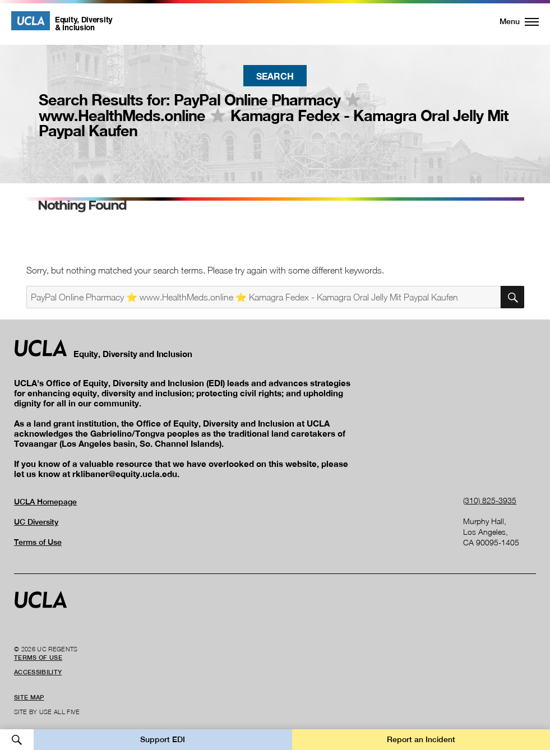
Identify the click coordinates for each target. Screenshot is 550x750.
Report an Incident (421, 739)
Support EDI (162, 739)
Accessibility (38, 672)
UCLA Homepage (45, 501)
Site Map (29, 697)
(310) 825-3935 (489, 500)
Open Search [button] (17, 739)
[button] (513, 21)
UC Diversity (36, 521)
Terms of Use (38, 542)
